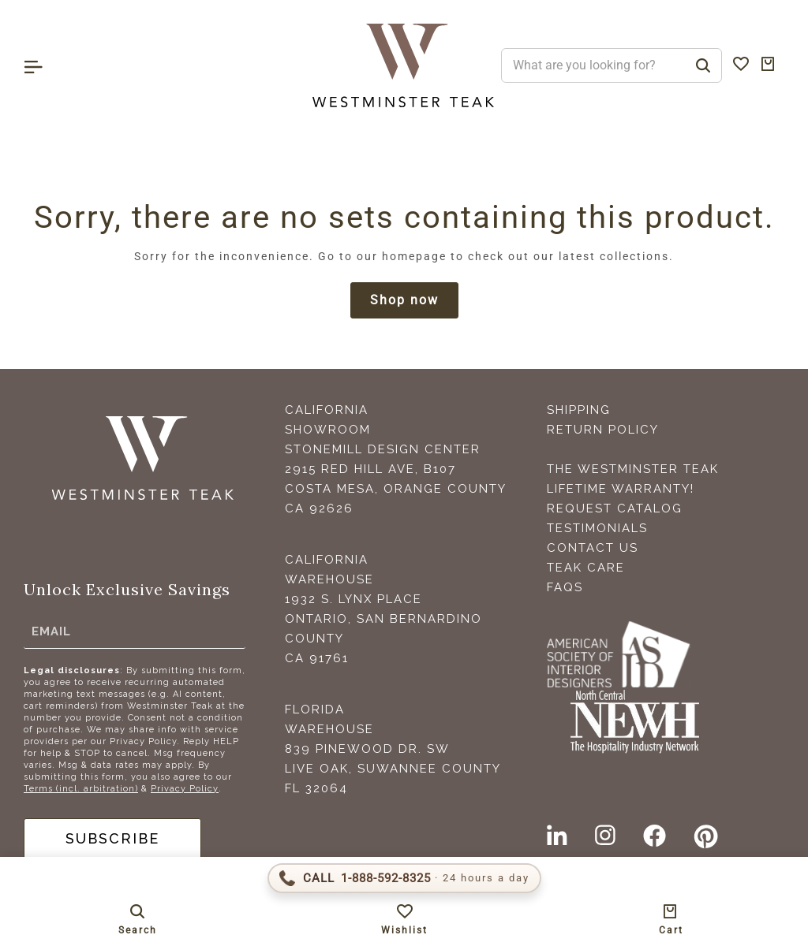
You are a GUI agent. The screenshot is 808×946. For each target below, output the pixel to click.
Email (51, 631)
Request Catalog (615, 508)
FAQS (565, 587)
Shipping (579, 410)
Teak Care (586, 568)
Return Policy (603, 430)
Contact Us (592, 548)
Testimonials (597, 528)
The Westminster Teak (633, 469)
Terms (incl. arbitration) (81, 789)
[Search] (703, 65)
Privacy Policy (185, 789)
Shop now (404, 299)
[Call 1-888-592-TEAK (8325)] (404, 878)
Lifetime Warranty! (620, 489)
